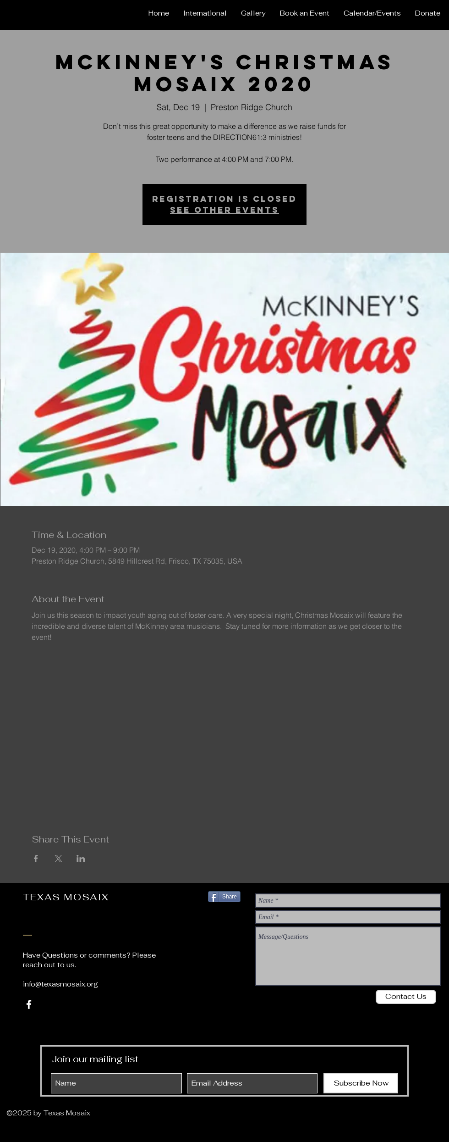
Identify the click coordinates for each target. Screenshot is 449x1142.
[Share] (224, 896)
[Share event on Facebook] (36, 858)
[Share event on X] (58, 858)
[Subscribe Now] (360, 1083)
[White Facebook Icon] (29, 1004)
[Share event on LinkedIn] (81, 858)
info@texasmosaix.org (60, 984)
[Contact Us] (406, 997)
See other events (224, 210)
